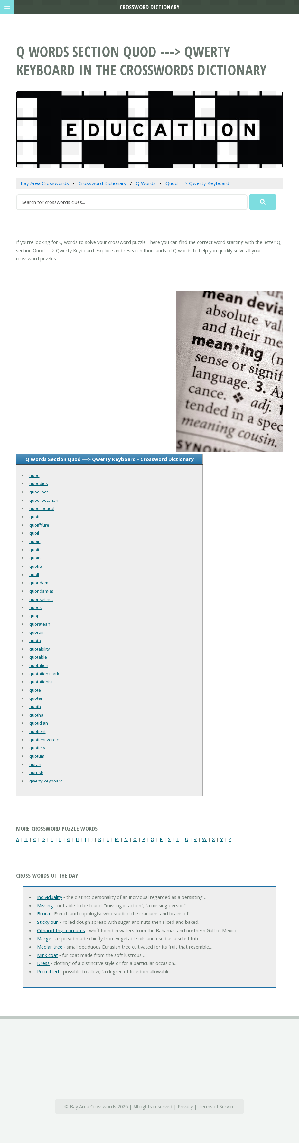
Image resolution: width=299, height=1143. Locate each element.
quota (35, 640)
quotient (37, 731)
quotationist (41, 682)
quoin (35, 541)
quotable (38, 657)
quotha (36, 715)
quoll (34, 574)
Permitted (48, 971)
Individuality (49, 897)
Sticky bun (48, 922)
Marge (44, 938)
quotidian (38, 723)
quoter (35, 698)
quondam (38, 583)
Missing (45, 905)
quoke (35, 566)
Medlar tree (49, 946)
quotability (39, 649)
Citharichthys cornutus (61, 930)
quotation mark (44, 674)
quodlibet (38, 492)
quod (34, 475)
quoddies (38, 483)
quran (35, 764)
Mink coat (47, 955)
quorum (37, 632)
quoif (34, 517)
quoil (34, 533)
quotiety (37, 748)
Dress (43, 963)
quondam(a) (41, 591)
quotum (36, 756)
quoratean (39, 624)
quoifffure (39, 525)
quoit (34, 550)
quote (35, 690)
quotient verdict (44, 740)
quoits (35, 558)
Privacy (185, 1106)
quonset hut (41, 599)
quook (35, 607)
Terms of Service (216, 1106)
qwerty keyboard (46, 781)
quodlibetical (41, 508)
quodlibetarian (43, 500)
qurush (36, 772)
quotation (38, 665)
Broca (43, 913)
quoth (35, 706)
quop (34, 616)
